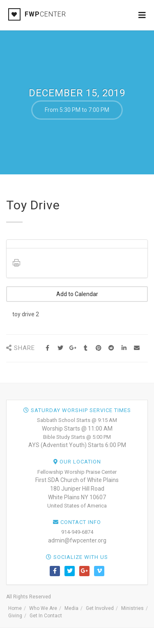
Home (15, 608)
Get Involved (100, 608)
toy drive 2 (25, 314)
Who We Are (43, 608)
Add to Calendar (77, 294)
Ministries (132, 608)
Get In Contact (46, 616)
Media (71, 608)
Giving (15, 616)
